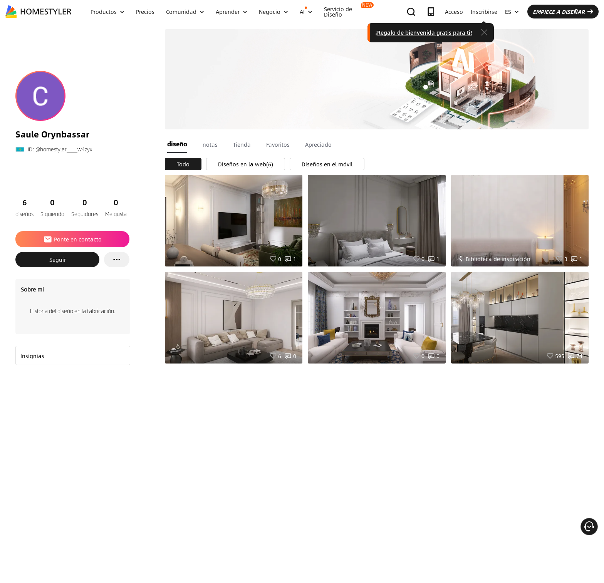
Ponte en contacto (72, 239)
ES (512, 11)
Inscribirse (484, 11)
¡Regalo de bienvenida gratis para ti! (423, 32)
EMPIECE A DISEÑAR (563, 11)
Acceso (454, 11)
